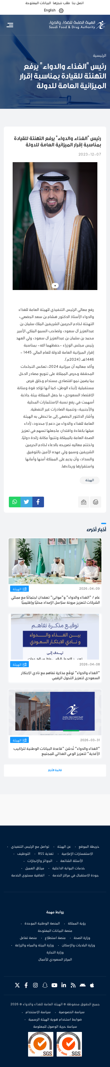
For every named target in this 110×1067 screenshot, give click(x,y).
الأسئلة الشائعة (71, 861)
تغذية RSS (46, 854)
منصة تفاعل (28, 938)
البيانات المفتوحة (38, 3)
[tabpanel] (55, 226)
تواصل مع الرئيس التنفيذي (30, 846)
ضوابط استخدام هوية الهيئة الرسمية (55, 1019)
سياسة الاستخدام (38, 1012)
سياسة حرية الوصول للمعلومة (55, 1026)
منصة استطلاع (55, 938)
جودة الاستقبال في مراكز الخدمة (75, 875)
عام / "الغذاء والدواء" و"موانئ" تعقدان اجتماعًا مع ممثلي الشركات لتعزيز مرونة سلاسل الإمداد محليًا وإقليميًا (55, 600)
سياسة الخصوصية (72, 1012)
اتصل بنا (78, 3)
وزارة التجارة (55, 952)
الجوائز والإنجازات (39, 861)
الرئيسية (99, 55)
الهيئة (17, 589)
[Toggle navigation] (10, 25)
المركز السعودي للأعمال (55, 959)
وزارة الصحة (82, 938)
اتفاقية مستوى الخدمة (28, 875)
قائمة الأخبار (55, 770)
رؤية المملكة (77, 923)
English (50, 10)
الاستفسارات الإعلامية (77, 854)
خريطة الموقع (89, 846)
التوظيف (23, 854)
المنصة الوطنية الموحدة (42, 923)
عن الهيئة (64, 846)
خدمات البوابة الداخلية (68, 868)
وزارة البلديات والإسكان (78, 945)
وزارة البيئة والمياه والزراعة (34, 945)
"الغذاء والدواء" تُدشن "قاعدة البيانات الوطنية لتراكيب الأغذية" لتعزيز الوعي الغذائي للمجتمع (56, 751)
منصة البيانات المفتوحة (55, 931)
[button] (61, 10)
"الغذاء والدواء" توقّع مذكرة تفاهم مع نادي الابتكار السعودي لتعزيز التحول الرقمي (60, 676)
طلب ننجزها (61, 3)
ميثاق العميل (34, 868)
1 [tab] (55, 285)
